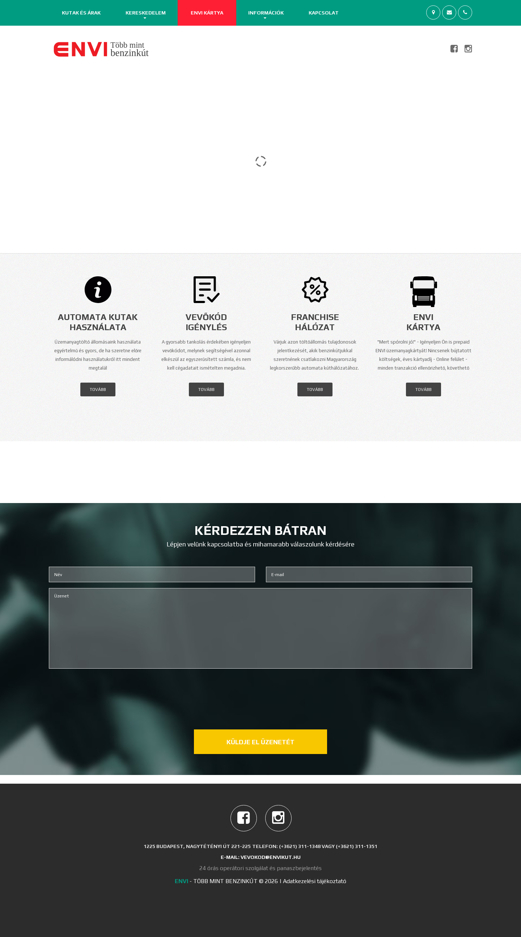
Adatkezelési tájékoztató (314, 881)
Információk (266, 13)
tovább (98, 389)
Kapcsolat (324, 13)
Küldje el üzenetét (260, 742)
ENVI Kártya (207, 13)
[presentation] (260, 692)
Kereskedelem (146, 13)
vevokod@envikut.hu (271, 857)
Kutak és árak (81, 13)
